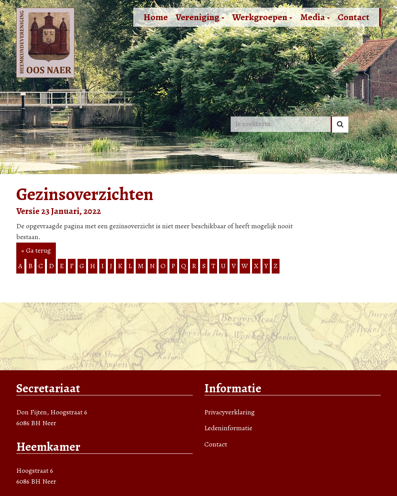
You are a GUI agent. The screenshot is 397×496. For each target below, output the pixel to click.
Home (155, 17)
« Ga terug (36, 250)
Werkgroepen (262, 17)
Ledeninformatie (228, 428)
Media (315, 17)
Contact (353, 17)
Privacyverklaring (229, 412)
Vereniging (200, 17)
